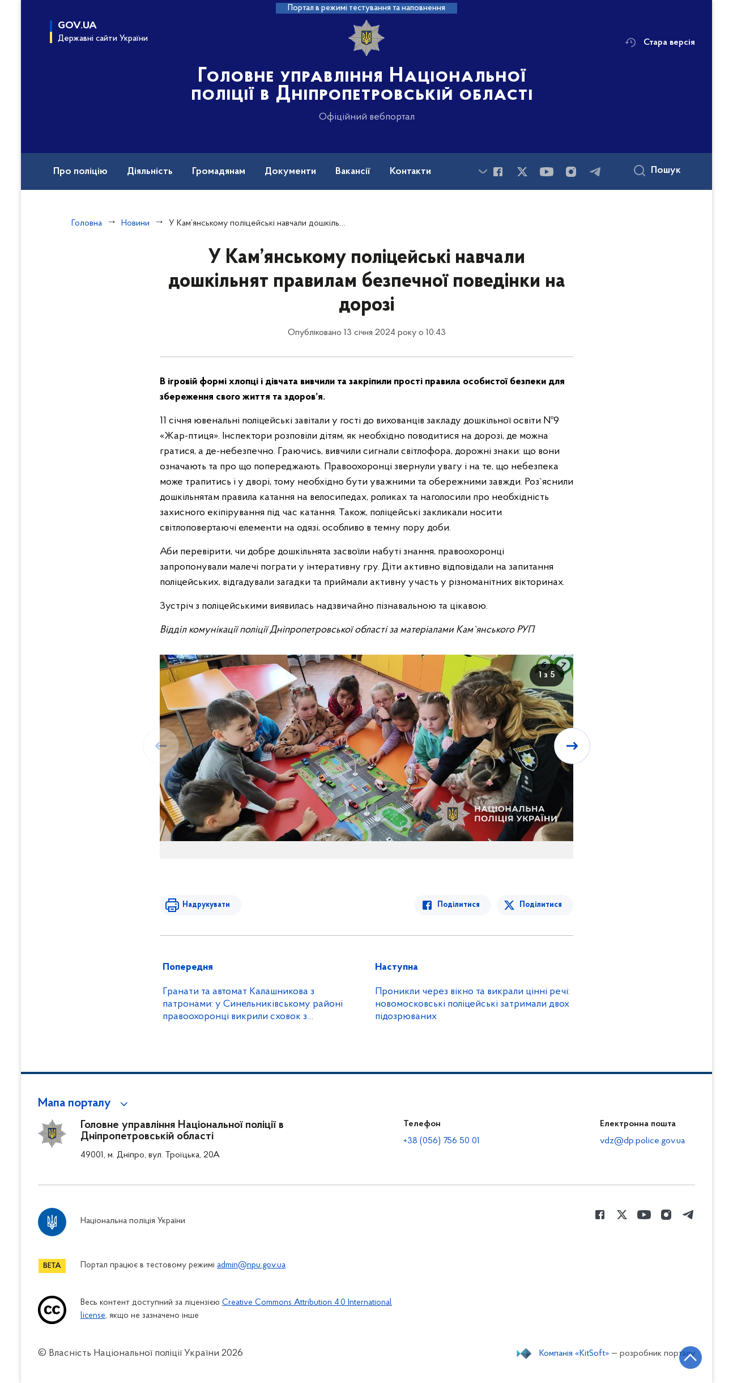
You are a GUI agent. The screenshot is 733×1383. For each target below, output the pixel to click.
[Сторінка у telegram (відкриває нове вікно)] (595, 172)
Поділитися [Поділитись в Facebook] (458, 905)
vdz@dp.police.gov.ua (642, 1141)
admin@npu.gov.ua (251, 1265)
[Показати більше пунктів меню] (482, 171)
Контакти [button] (410, 172)
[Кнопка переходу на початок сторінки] (690, 1357)
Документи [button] (290, 172)
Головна (86, 223)
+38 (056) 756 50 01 (441, 1141)
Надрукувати (206, 905)
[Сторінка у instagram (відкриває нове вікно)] (571, 172)
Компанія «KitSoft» (574, 1353)
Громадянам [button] (218, 172)
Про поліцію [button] (80, 172)
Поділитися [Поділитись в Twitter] (540, 905)
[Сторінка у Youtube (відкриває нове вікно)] (546, 172)
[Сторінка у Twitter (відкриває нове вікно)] (522, 172)
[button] (84, 1103)
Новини (135, 223)
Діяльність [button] (150, 172)
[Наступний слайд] (572, 746)
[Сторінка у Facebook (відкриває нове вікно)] (498, 172)
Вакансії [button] (352, 172)
